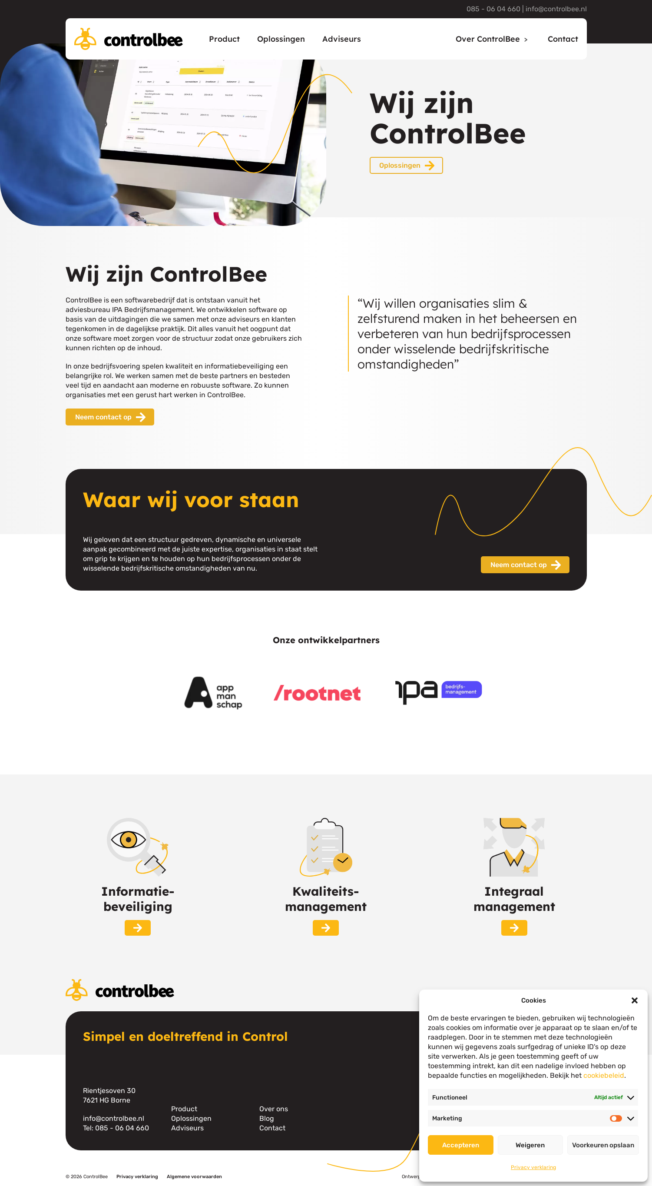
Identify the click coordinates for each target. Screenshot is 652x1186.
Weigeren (530, 1145)
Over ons (273, 1109)
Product (224, 39)
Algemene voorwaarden (194, 1176)
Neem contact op (103, 417)
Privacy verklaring (533, 1167)
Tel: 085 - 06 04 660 (116, 1128)
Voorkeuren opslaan (603, 1145)
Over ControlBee (488, 39)
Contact (563, 39)
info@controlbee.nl (556, 9)
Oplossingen (281, 39)
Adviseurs (341, 39)
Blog (266, 1118)
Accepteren (460, 1145)
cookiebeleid (603, 1075)
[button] (634, 1000)
